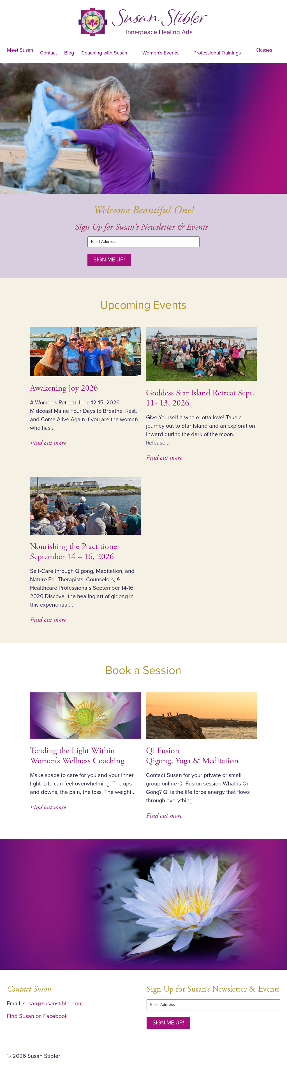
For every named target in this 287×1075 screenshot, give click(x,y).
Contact (48, 53)
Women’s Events (160, 53)
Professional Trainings (217, 53)
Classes (264, 50)
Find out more (48, 443)
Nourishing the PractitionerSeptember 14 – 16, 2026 (75, 551)
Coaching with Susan (104, 53)
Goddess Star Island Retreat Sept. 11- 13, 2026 (200, 398)
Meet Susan (20, 50)
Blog (69, 53)
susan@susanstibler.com (53, 1003)
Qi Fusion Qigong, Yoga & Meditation (192, 755)
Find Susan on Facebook (37, 1016)
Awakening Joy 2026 (64, 388)
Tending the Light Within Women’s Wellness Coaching (77, 755)
